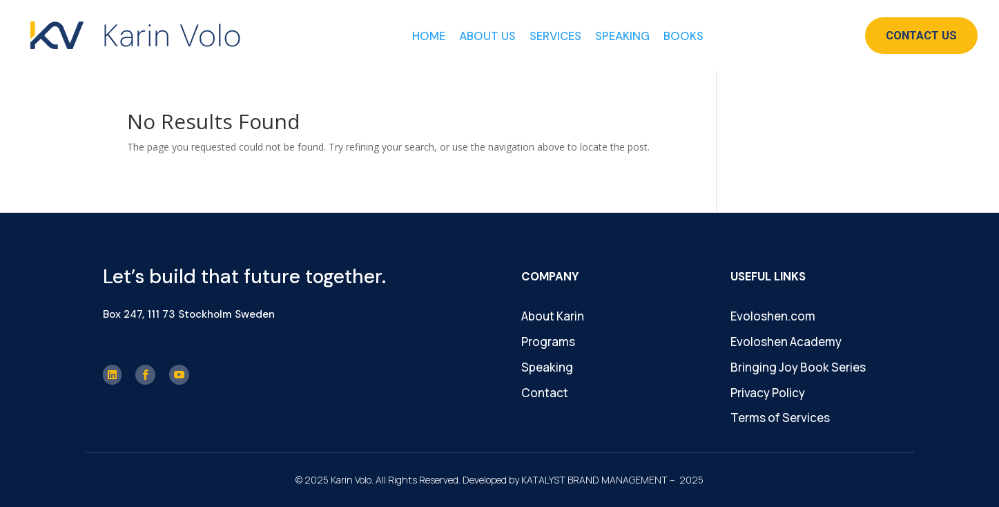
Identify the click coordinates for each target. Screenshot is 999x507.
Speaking (622, 36)
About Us (487, 36)
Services (555, 36)
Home (428, 36)
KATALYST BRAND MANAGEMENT (594, 479)
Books (683, 36)
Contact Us (921, 35)
